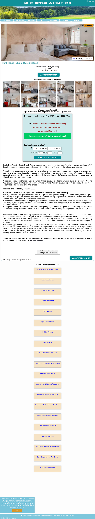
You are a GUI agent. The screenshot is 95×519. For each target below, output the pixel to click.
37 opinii (62, 112)
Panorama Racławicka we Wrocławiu (47, 405)
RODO (22, 507)
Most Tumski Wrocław (47, 467)
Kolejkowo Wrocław (47, 290)
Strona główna (7, 20)
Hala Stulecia (47, 342)
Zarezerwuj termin (81, 258)
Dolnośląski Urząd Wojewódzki (47, 394)
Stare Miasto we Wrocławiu (48, 426)
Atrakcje (65, 20)
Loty (42, 20)
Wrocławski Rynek (47, 436)
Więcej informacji (48, 75)
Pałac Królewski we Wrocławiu (47, 353)
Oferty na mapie (19, 20)
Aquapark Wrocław (47, 280)
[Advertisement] (47, 495)
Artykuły (76, 20)
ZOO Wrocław (47, 311)
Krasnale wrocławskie (47, 374)
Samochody (53, 20)
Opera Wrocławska (47, 321)
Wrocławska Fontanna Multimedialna (47, 363)
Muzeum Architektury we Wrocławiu (47, 384)
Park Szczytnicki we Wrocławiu (47, 457)
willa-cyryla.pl (90, 1)
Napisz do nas (69, 515)
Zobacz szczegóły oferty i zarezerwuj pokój (47, 136)
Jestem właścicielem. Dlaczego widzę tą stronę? (47, 252)
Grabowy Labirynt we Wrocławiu (47, 269)
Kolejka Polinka (47, 332)
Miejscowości (31, 20)
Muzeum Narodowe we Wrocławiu (47, 446)
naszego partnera (36, 240)
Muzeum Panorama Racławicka (47, 415)
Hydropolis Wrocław (47, 301)
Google (30, 498)
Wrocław (88, 26)
